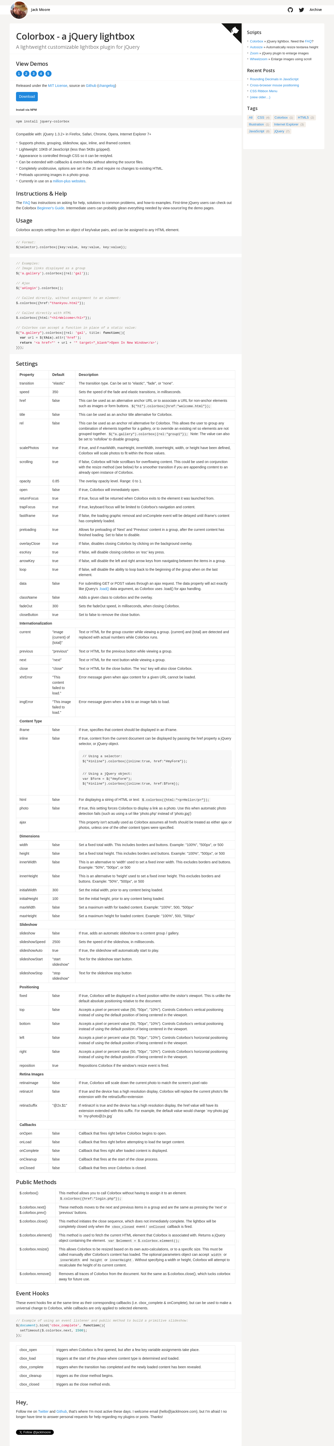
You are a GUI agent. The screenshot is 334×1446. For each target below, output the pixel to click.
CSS (263, 117)
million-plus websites (69, 181)
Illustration (259, 124)
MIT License (57, 86)
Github (91, 86)
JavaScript (259, 131)
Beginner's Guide (50, 208)
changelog (106, 86)
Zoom (254, 53)
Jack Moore (40, 10)
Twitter (43, 1411)
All (251, 117)
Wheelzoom (259, 59)
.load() (104, 589)
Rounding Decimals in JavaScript (274, 79)
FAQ (26, 203)
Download (27, 96)
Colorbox (256, 41)
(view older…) (260, 97)
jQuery (282, 131)
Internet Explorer (289, 124)
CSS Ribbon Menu (263, 91)
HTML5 (306, 117)
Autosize (256, 47)
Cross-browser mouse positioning (274, 85)
